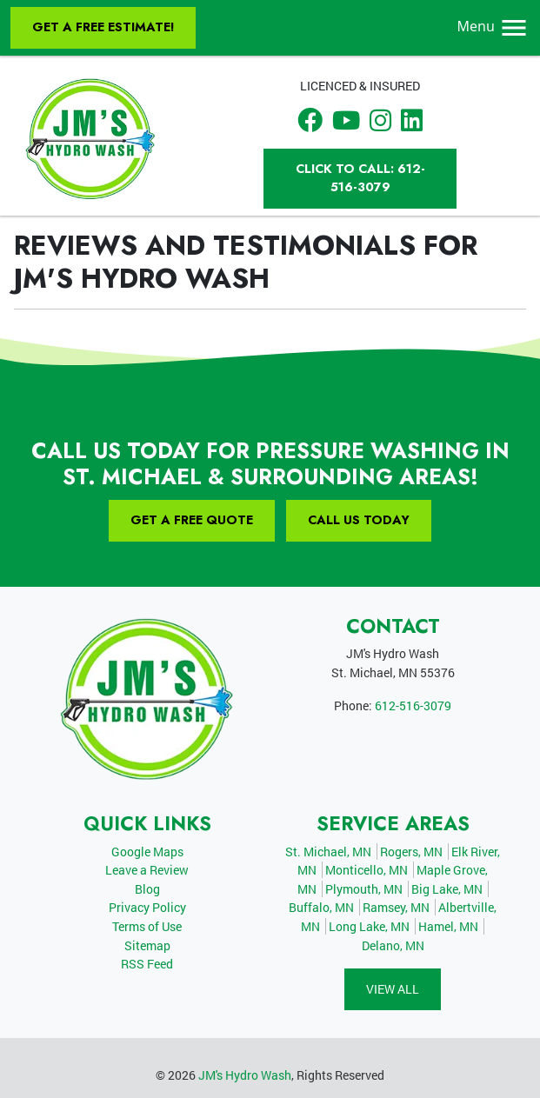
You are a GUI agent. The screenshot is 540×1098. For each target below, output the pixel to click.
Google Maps (147, 851)
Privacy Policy (147, 907)
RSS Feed (147, 963)
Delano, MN (393, 945)
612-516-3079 (413, 705)
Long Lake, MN (369, 926)
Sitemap (147, 945)
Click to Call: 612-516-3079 (360, 178)
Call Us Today (359, 520)
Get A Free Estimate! (103, 27)
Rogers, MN (411, 851)
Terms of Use (147, 926)
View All (392, 989)
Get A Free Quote (191, 520)
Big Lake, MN (447, 889)
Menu (493, 26)
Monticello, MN (366, 870)
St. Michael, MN (328, 851)
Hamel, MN (448, 926)
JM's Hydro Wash (244, 1075)
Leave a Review (147, 870)
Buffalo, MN (321, 907)
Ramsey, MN (396, 907)
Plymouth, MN (364, 889)
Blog (147, 889)
